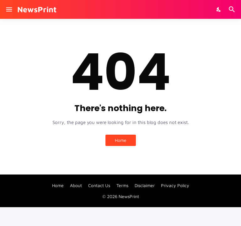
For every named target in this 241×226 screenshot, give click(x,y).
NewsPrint (36, 9)
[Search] (232, 9)
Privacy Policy (175, 185)
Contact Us (99, 185)
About (76, 185)
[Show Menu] (8, 9)
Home (120, 140)
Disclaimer (145, 185)
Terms (122, 185)
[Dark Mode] (219, 9)
